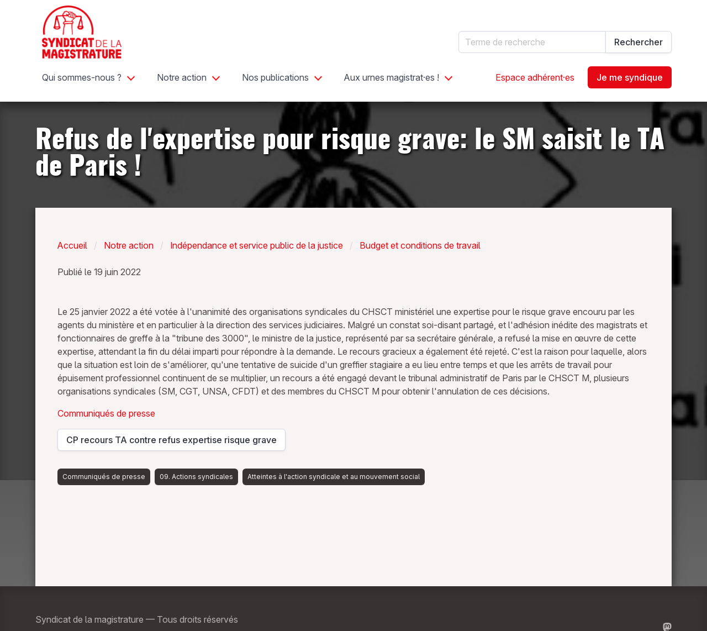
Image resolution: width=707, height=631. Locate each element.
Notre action (182, 77)
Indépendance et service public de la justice (256, 245)
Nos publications (275, 77)
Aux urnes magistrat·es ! (391, 77)
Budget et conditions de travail (420, 245)
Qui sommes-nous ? (82, 77)
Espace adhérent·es (534, 77)
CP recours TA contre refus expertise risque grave (171, 442)
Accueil (72, 245)
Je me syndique (630, 77)
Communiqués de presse (106, 413)
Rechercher (638, 42)
